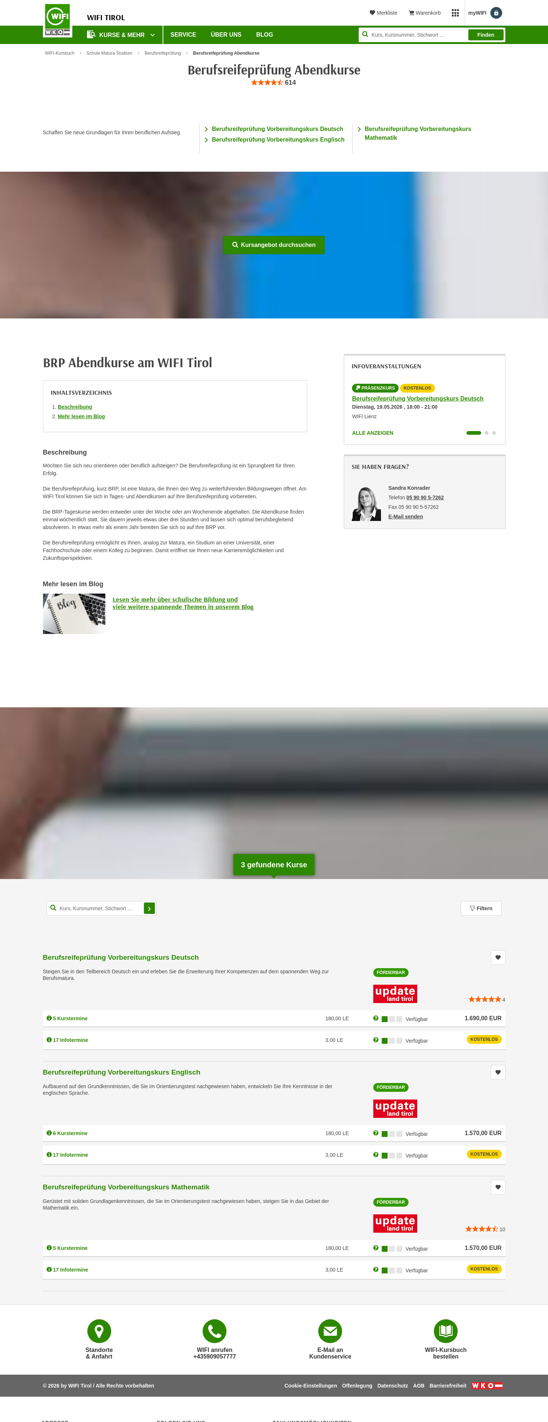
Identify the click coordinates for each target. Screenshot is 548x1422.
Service (183, 35)
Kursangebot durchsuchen (274, 245)
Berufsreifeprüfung (163, 53)
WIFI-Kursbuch (60, 53)
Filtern (481, 908)
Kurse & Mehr (116, 34)
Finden (486, 35)
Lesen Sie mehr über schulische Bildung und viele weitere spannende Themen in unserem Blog (183, 603)
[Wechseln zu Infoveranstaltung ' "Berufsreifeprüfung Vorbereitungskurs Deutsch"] (474, 433)
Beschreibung (75, 407)
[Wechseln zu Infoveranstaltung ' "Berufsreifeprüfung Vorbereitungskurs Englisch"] (487, 433)
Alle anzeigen (372, 433)
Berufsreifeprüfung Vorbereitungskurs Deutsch (277, 129)
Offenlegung (357, 1386)
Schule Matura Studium (110, 53)
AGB (419, 1386)
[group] (274, 83)
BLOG (264, 35)
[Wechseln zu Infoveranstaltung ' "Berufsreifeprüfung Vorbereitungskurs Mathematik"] (494, 433)
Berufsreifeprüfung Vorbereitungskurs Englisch (278, 139)
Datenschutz (392, 1386)
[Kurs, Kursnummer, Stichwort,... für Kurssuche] (102, 908)
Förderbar (391, 972)
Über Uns (226, 35)
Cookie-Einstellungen (310, 1386)
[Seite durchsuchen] (432, 35)
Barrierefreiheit (448, 1386)
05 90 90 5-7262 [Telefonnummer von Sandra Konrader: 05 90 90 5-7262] (425, 497)
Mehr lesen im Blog (81, 416)
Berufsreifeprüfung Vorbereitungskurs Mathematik (126, 1187)
